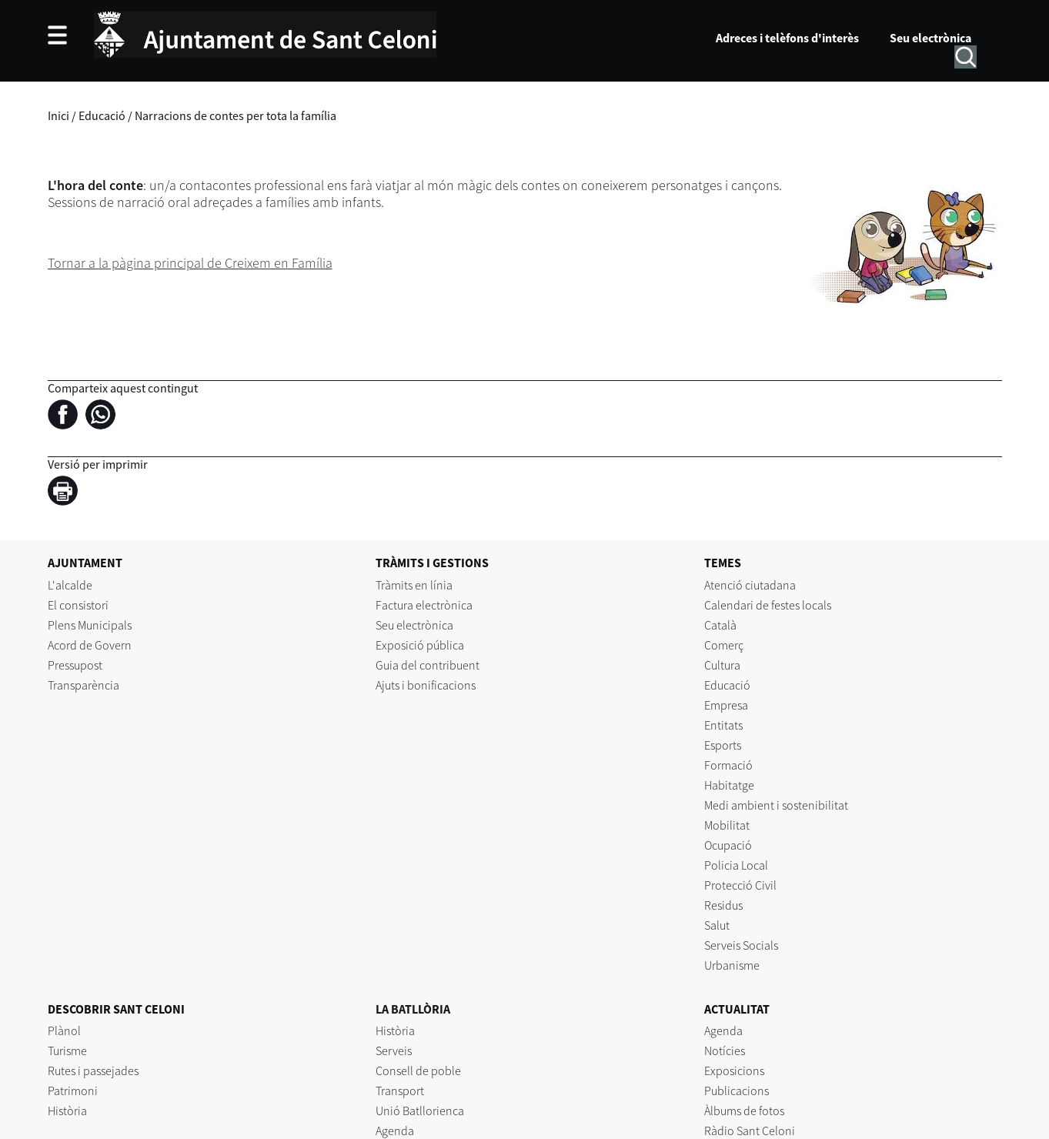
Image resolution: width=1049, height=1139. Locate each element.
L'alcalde (70, 585)
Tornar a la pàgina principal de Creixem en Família (190, 263)
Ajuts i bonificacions (426, 685)
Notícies (724, 1050)
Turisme (67, 1050)
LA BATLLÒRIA (413, 1009)
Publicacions (736, 1090)
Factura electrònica (424, 605)
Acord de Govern (90, 645)
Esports (722, 745)
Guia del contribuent (427, 665)
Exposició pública (420, 645)
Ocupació (728, 845)
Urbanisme (732, 965)
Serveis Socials (741, 945)
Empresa (726, 705)
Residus (723, 905)
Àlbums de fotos (744, 1110)
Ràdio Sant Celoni (749, 1130)
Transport (400, 1090)
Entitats (723, 725)
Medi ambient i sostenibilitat (776, 805)
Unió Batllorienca (420, 1110)
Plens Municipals (90, 625)
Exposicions (734, 1070)
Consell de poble (418, 1070)
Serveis (394, 1050)
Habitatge (729, 785)
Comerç (723, 645)
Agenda (395, 1130)
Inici (58, 115)
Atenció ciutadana (750, 585)
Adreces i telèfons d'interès (787, 37)
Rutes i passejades (93, 1070)
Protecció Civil (740, 885)
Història (67, 1110)
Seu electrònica (930, 37)
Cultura (722, 665)
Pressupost (75, 665)
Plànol (64, 1030)
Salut (717, 925)
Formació (728, 765)
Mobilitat (727, 825)
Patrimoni (73, 1090)
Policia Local (736, 865)
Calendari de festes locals (767, 605)
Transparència (83, 685)
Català (720, 625)
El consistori (78, 605)
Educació (102, 115)
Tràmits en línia (414, 585)
